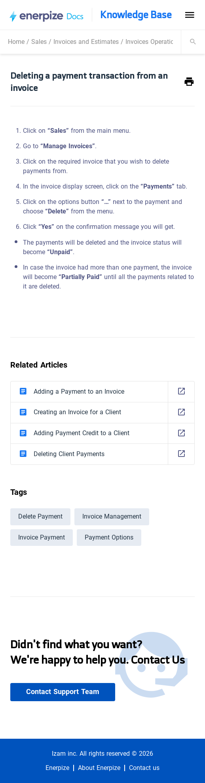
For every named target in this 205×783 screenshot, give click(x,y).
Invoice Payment (41, 537)
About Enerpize (99, 768)
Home (16, 42)
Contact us (144, 768)
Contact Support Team (62, 691)
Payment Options (109, 537)
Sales (39, 42)
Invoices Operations (153, 42)
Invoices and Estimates (86, 42)
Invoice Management (111, 516)
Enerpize (57, 768)
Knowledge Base (136, 15)
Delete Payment (40, 516)
